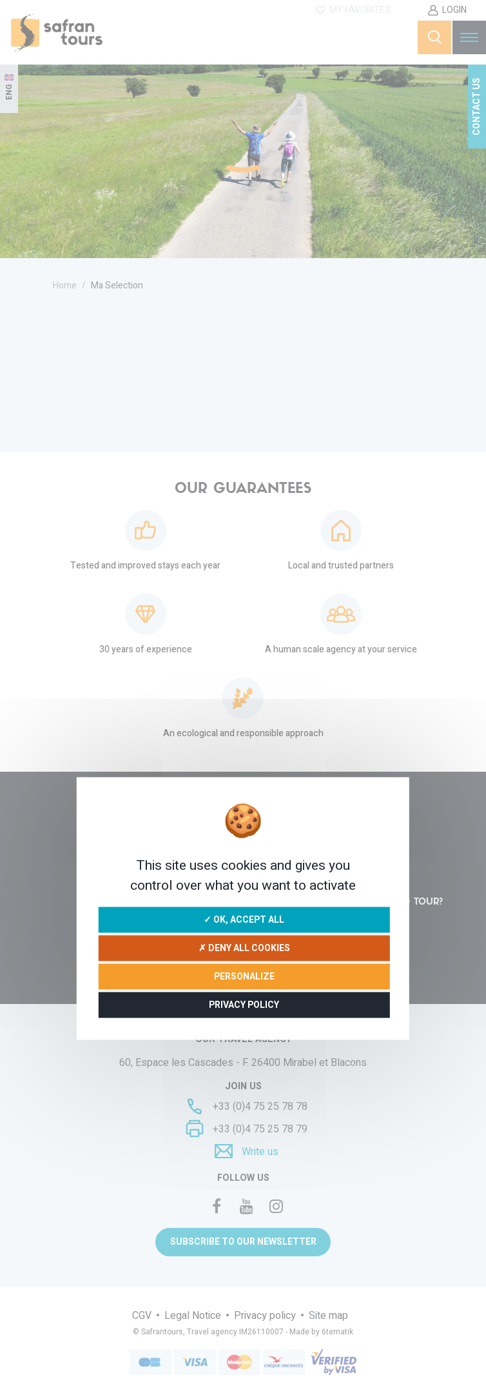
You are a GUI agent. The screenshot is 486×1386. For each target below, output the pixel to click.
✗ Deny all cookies (244, 947)
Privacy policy (244, 1004)
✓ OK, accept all (244, 919)
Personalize (244, 976)
